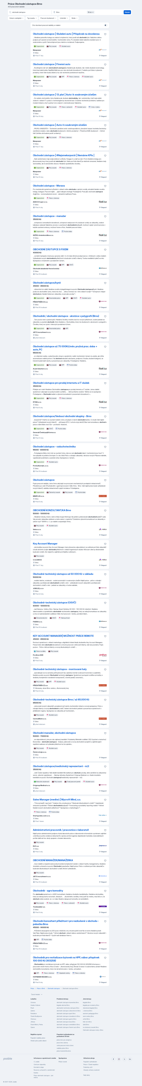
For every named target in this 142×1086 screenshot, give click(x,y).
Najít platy (86, 1075)
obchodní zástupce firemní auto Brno (68, 1027)
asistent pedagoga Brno (90, 1013)
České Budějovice (36, 1016)
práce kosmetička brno (64, 1051)
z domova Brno (87, 1011)
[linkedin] (130, 1059)
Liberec (33, 1011)
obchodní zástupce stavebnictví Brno (68, 1016)
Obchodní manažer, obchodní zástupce (54, 732)
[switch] (105, 25)
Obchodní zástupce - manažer (49, 216)
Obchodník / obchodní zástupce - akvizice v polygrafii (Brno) (66, 316)
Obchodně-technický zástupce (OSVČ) (54, 602)
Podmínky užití (87, 1067)
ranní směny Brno (88, 1016)
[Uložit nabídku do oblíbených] (105, 34)
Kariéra (36, 1073)
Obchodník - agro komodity (48, 890)
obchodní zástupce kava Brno (66, 1022)
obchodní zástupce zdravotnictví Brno (68, 1011)
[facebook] (113, 1059)
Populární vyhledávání (90, 1062)
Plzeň (32, 1008)
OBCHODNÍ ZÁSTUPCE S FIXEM (50, 249)
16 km (91, 12)
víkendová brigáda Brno (90, 1008)
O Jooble (36, 1062)
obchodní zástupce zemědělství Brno (68, 1024)
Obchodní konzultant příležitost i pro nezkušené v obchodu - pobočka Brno (66, 923)
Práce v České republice (90, 1064)
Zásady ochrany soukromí (91, 1070)
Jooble (15, 1082)
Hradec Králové (35, 1005)
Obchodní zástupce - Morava (49, 185)
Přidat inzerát (63, 1062)
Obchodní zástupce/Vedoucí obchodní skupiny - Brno (62, 416)
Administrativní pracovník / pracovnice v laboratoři (61, 829)
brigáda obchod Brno (63, 1005)
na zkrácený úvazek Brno (91, 1027)
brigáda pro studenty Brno (91, 1005)
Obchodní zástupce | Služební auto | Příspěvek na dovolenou (66, 33)
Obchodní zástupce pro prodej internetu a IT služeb (61, 382)
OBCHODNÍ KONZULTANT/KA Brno (52, 510)
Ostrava (33, 1002)
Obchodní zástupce (44, 479)
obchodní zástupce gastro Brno (66, 1019)
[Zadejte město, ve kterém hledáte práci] (73, 12)
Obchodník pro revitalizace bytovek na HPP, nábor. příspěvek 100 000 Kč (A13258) (66, 959)
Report (103, 56)
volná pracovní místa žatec (65, 1045)
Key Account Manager (45, 543)
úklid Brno (86, 1024)
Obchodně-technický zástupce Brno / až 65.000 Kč (61, 699)
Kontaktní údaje (39, 1067)
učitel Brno (86, 1019)
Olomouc (33, 1019)
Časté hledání (37, 994)
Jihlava (33, 1022)
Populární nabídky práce (38, 1038)
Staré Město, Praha (37, 1024)
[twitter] (124, 1059)
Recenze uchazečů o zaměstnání (44, 1070)
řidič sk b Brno (87, 1022)
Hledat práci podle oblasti (38, 1041)
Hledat (127, 12)
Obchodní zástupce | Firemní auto (51, 64)
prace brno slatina (62, 1043)
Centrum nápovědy (40, 1064)
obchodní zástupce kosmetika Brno (68, 1002)
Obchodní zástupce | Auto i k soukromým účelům (60, 125)
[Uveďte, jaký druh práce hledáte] (29, 12)
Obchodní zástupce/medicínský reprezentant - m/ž (61, 766)
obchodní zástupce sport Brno (66, 1013)
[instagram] (119, 1059)
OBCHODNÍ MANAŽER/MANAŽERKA (53, 860)
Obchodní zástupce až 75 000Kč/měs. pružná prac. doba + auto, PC (65, 348)
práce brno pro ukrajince (64, 1040)
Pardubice (34, 1013)
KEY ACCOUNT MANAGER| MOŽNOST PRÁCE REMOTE (63, 635)
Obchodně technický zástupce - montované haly (60, 669)
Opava (33, 1027)
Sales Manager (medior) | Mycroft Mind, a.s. (57, 799)
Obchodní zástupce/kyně (47, 282)
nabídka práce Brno (63, 1048)
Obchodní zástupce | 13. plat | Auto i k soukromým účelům (64, 94)
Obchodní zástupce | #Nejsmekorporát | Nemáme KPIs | (63, 155)
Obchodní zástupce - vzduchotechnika (54, 446)
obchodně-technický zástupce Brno (68, 1008)
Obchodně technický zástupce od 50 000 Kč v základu (63, 574)
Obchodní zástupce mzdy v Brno (93, 1030)
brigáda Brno (87, 1002)
